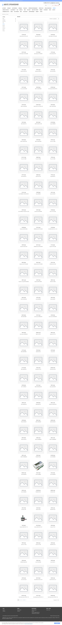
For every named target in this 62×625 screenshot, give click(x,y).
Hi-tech (3, 29)
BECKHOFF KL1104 (52, 549)
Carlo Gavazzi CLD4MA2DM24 (53, 319)
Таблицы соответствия (16, 0)
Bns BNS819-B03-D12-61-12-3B (52, 231)
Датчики (4, 8)
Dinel (25, 9)
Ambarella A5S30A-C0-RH (23, 248)
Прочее (54, 8)
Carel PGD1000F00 (52, 461)
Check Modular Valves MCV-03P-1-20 (24, 602)
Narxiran (4, 25)
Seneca (12, 11)
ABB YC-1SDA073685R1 (38, 142)
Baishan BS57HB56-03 (38, 71)
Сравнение (18, 616)
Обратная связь (48, 615)
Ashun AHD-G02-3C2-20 (38, 36)
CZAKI (17, 9)
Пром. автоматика (48, 8)
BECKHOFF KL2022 (52, 514)
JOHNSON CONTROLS (6, 10)
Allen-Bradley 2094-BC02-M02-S (52, 89)
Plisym (3, 18)
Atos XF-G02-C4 (53, 567)
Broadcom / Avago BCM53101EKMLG (24, 284)
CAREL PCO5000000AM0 (53, 443)
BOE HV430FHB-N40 (23, 408)
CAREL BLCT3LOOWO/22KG (52, 408)
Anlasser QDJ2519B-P (53, 390)
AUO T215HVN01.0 (23, 390)
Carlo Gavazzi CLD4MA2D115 (24, 337)
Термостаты (41, 8)
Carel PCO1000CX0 (23, 496)
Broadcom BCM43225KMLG (23, 231)
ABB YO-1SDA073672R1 (23, 142)
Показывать (55, 605)
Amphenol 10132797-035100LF (38, 266)
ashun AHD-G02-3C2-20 (53, 585)
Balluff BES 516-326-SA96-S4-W (38, 107)
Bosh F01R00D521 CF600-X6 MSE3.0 (24, 195)
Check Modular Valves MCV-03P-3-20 (53, 602)
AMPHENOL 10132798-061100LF (38, 248)
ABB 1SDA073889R (23, 319)
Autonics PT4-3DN (23, 549)
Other (41, 11)
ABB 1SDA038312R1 (23, 372)
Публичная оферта (34, 615)
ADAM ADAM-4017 (38, 408)
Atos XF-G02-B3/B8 (38, 567)
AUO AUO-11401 (38, 514)
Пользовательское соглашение (35, 619)
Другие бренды (32, 11)
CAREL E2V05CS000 (52, 425)
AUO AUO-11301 (53, 496)
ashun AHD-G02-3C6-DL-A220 (38, 585)
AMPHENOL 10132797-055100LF (38, 231)
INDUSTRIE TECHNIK (35, 10)
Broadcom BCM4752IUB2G (38, 284)
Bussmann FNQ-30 (23, 177)
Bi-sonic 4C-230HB (23, 160)
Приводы (20, 8)
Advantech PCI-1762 (53, 337)
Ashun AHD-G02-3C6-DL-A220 (24, 36)
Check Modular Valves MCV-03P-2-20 (38, 602)
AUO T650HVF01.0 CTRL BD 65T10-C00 (23, 213)
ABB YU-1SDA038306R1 (38, 89)
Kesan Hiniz (4, 21)
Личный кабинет (19, 615)
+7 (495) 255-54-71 (46, 3)
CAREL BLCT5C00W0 (53, 284)
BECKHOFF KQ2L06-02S (24, 567)
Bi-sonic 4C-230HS (52, 160)
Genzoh (4, 26)
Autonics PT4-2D (52, 532)
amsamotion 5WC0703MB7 (38, 213)
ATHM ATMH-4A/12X (53, 372)
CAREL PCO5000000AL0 (38, 443)
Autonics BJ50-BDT (52, 195)
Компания (4, 616)
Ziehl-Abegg (25, 11)
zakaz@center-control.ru (54, 3)
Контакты (21, 0)
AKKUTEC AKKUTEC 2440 (38, 124)
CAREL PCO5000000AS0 (24, 461)
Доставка (33, 616)
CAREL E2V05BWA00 (38, 425)
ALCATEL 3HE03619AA (24, 301)
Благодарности (7, 0)
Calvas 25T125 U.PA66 (53, 213)
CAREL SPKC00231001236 (38, 390)
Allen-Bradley (13, 9)
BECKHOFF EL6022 (38, 461)
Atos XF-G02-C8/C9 (23, 585)
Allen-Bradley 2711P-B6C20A (53, 36)
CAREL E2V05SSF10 (23, 443)
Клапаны (9, 8)
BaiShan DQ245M (52, 301)
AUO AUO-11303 (23, 514)
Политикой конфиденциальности (28, 623)
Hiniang (4, 30)
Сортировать (51, 18)
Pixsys (50, 9)
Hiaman (37, 11)
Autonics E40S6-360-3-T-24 (24, 532)
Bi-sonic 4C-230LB (38, 160)
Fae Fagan (29, 10)
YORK (21, 11)
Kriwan (41, 10)
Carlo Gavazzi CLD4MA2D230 (38, 319)
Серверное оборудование (33, 8)
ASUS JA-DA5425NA (52, 71)
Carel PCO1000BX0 (38, 478)
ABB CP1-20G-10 (38, 337)
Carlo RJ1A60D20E (38, 301)
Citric (3, 22)
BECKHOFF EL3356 (38, 496)
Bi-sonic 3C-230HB (52, 142)
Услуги (4, 0)
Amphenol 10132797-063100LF (23, 266)
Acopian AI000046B (52, 124)
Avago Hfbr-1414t (38, 177)
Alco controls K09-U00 (24, 89)
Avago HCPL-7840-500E (53, 248)
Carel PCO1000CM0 (52, 478)
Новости (11, 0)
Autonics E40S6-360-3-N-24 (38, 532)
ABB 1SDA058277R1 (23, 124)
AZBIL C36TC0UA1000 (24, 107)
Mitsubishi (46, 10)
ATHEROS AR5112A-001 (53, 266)
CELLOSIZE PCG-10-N (38, 372)
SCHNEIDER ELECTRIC (6, 11)
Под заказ (25, 8)
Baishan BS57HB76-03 (24, 71)
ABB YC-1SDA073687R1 (53, 107)
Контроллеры (14, 8)
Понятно (57, 623)
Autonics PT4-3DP (38, 549)
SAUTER (53, 10)
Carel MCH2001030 (23, 478)
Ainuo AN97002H (38, 195)
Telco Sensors (16, 11)
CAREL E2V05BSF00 (23, 425)
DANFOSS (21, 10)
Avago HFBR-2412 (52, 177)
